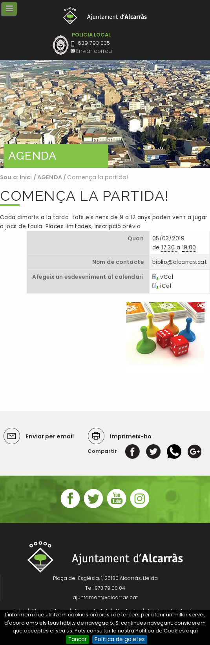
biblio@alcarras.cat (179, 262)
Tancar (77, 639)
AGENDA (49, 177)
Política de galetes (120, 639)
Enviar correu (94, 51)
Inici (26, 177)
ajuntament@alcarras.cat (105, 597)
